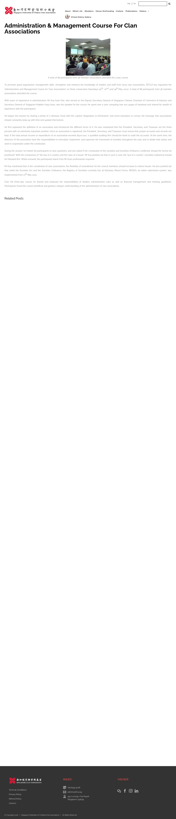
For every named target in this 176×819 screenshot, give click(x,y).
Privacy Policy (15, 794)
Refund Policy (15, 799)
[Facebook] (125, 791)
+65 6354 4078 (74, 787)
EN (135, 3)
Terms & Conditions (17, 790)
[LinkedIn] (136, 791)
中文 (128, 3)
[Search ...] (153, 3)
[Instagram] (130, 791)
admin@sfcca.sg (75, 792)
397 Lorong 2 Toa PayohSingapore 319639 (78, 797)
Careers (12, 803)
